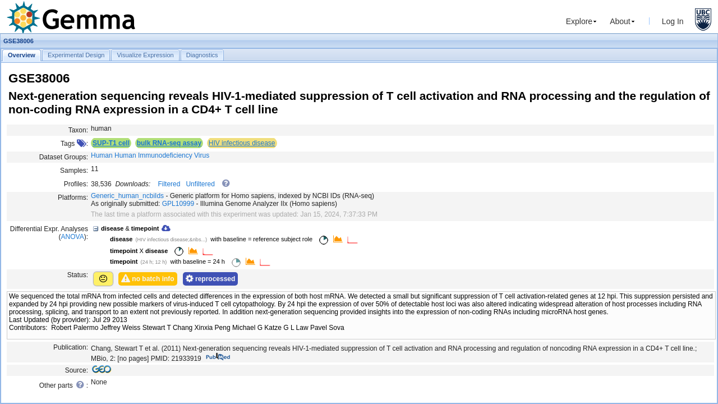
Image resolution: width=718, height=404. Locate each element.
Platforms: (73, 197)
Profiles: (76, 184)
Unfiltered (200, 184)
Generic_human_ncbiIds (127, 196)
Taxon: (78, 130)
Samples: (74, 171)
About (620, 21)
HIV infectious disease (242, 143)
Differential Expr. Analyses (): (49, 233)
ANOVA (72, 237)
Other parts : (63, 384)
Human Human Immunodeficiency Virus (150, 155)
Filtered (169, 184)
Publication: (70, 347)
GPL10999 (178, 204)
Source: (76, 370)
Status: (77, 275)
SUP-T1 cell (111, 143)
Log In (673, 21)
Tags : (74, 144)
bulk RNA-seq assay (169, 143)
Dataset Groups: (63, 157)
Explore (579, 21)
